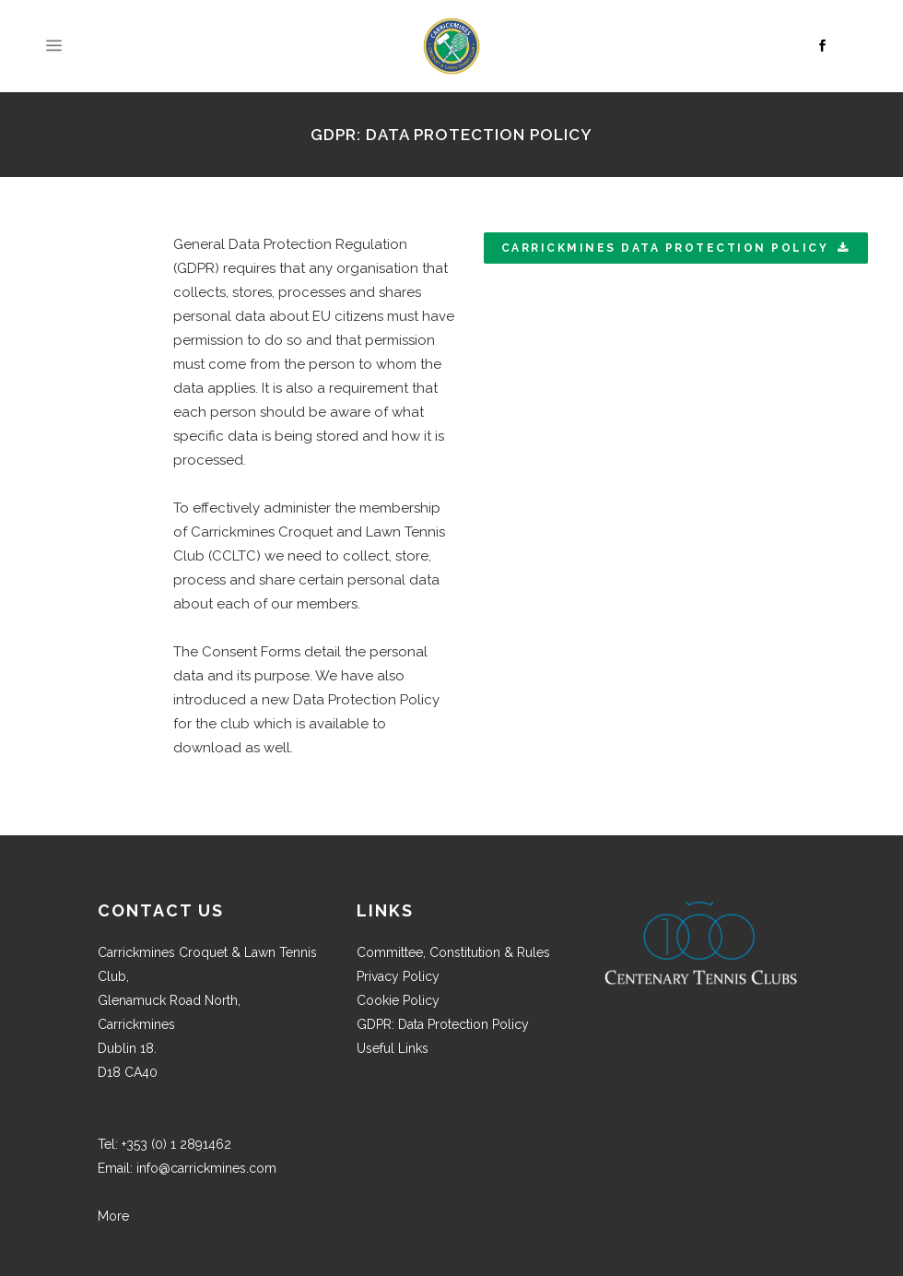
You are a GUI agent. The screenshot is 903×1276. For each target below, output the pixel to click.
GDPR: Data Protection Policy (443, 1024)
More (113, 1216)
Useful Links (392, 1048)
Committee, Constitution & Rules (453, 952)
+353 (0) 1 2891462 (176, 1144)
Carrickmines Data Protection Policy (675, 248)
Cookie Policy (398, 1000)
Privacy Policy (398, 976)
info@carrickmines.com (206, 1168)
